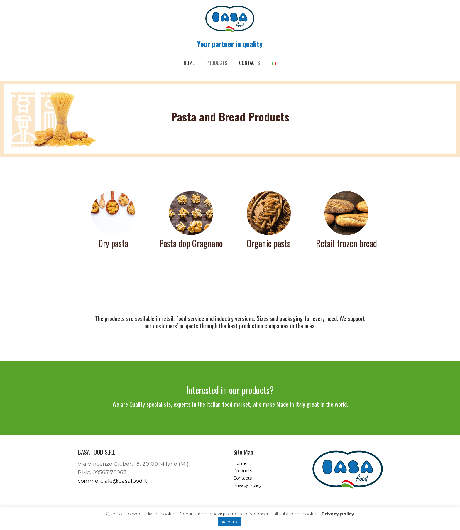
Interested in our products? (230, 389)
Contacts (242, 478)
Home (239, 463)
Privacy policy (338, 514)
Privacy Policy (247, 485)
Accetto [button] (229, 521)
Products (242, 470)
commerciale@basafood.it (112, 481)
